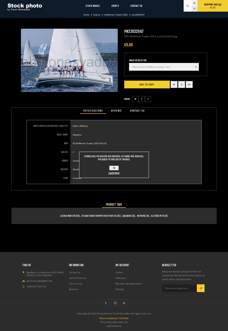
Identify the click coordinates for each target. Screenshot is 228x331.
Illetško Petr (157, 215)
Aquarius (127, 215)
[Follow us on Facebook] (106, 303)
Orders (119, 272)
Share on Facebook (142, 99)
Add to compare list (181, 84)
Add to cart (146, 84)
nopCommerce (113, 325)
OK (114, 168)
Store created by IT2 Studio (114, 318)
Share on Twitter (135, 99)
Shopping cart (212, 6)
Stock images (95, 5)
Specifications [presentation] (93, 110)
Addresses (120, 278)
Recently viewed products (129, 283)
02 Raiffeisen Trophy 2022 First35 (99, 215)
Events (115, 5)
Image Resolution (137, 60)
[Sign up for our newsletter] (179, 288)
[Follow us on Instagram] (115, 303)
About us (73, 289)
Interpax (141, 215)
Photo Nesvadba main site (114, 322)
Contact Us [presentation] (137, 110)
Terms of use (75, 283)
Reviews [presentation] (116, 110)
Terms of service (77, 278)
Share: (127, 99)
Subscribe (201, 288)
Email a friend (189, 84)
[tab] (93, 111)
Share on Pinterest (148, 99)
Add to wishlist (174, 84)
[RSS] (124, 303)
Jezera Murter (67, 215)
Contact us (133, 5)
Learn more (114, 173)
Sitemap (119, 289)
